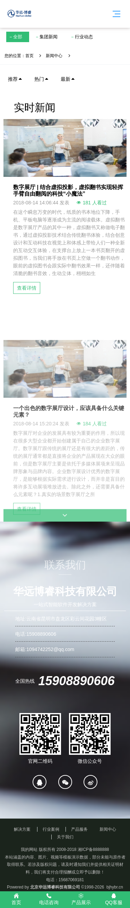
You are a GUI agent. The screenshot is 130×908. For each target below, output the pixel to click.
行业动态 (84, 36)
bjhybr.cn (114, 887)
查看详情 (26, 288)
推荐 (15, 79)
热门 (41, 79)
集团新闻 (49, 36)
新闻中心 (54, 55)
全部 (17, 36)
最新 (68, 79)
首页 (29, 55)
